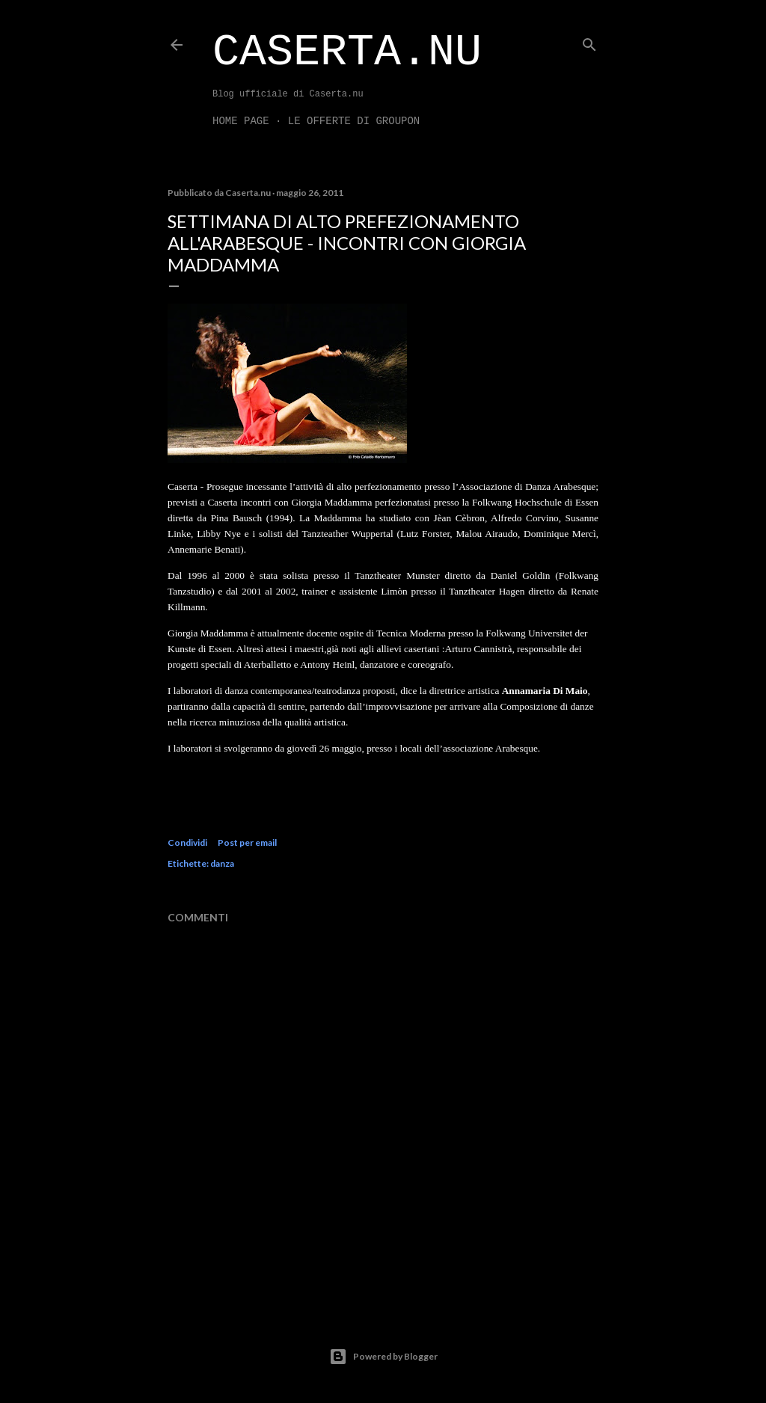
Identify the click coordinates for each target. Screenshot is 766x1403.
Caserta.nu (347, 52)
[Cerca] (589, 41)
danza (222, 863)
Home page (240, 121)
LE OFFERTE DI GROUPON (354, 121)
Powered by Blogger (383, 1357)
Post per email (247, 842)
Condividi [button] (187, 842)
